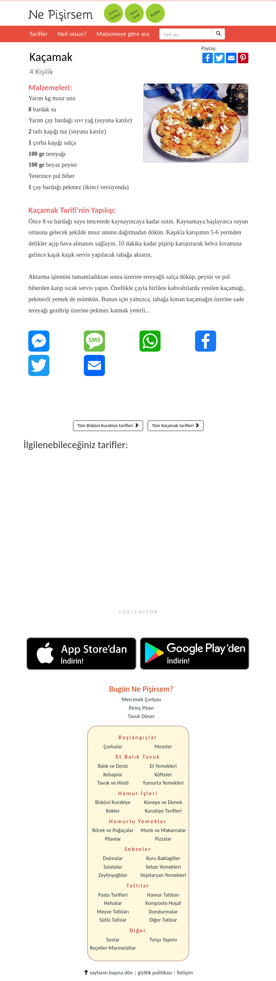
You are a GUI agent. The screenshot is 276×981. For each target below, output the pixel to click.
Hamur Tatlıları (163, 895)
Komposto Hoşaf (163, 903)
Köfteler (163, 774)
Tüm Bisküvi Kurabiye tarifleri (108, 425)
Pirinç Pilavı (141, 708)
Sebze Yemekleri (163, 867)
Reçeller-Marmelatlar (113, 948)
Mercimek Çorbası (141, 699)
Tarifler (39, 34)
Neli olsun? (72, 34)
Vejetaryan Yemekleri (163, 875)
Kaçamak (51, 63)
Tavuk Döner (141, 716)
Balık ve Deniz (113, 766)
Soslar (112, 940)
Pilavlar (113, 839)
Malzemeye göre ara (122, 34)
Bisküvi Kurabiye (113, 802)
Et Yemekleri (163, 766)
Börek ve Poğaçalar (113, 830)
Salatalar (113, 867)
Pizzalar (163, 839)
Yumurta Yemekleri (163, 783)
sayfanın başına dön (108, 972)
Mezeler (163, 746)
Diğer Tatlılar (163, 920)
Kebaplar (113, 774)
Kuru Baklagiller (163, 858)
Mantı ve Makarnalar (163, 830)
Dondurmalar (163, 912)
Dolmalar (113, 858)
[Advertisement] (138, 399)
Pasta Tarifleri (113, 895)
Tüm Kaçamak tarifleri (175, 425)
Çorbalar (113, 746)
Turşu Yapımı (163, 940)
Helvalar (113, 903)
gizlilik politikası (155, 972)
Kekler (113, 811)
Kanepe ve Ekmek (163, 802)
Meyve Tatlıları (113, 912)
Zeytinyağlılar (112, 875)
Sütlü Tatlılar (113, 920)
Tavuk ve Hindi (113, 783)
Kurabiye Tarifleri (163, 811)
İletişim (185, 972)
